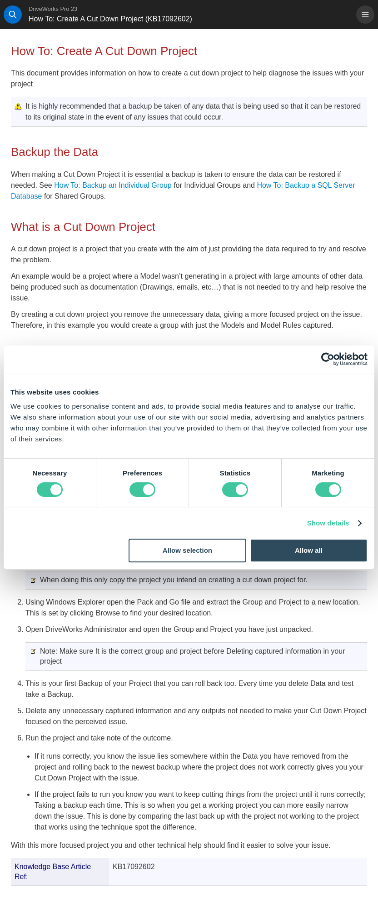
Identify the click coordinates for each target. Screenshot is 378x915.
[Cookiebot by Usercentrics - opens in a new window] (328, 359)
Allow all (309, 550)
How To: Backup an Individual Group (114, 185)
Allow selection (187, 550)
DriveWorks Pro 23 (53, 8)
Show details (328, 523)
